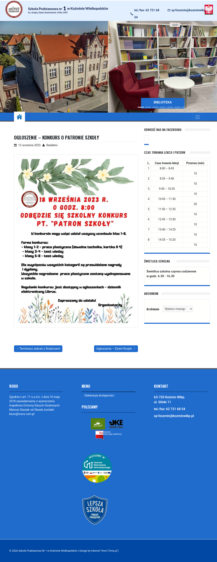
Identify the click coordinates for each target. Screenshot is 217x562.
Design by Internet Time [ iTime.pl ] (101, 550)
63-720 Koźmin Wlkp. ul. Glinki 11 (169, 399)
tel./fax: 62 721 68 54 (146, 13)
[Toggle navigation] (197, 117)
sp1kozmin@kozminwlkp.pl (190, 10)
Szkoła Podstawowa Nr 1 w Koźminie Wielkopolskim (48, 550)
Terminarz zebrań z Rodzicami (39, 348)
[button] (116, 67)
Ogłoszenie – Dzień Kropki (114, 348)
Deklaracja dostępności (99, 395)
